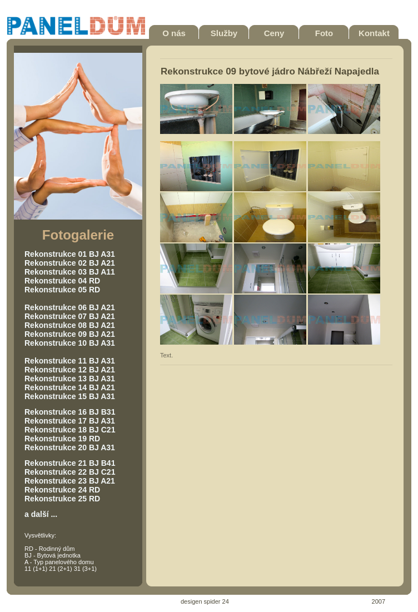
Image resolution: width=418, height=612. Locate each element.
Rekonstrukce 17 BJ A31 (69, 420)
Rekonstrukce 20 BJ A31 (69, 447)
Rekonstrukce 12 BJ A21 (69, 369)
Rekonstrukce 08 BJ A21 (69, 325)
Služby (224, 33)
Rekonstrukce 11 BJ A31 (69, 360)
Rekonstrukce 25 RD (62, 498)
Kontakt (374, 33)
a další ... (40, 514)
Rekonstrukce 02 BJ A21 (69, 262)
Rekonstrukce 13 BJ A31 (69, 378)
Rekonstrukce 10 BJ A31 (69, 343)
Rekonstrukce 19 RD (62, 438)
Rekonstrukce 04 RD (62, 280)
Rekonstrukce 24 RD (62, 489)
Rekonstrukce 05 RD (62, 289)
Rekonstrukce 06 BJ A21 (69, 307)
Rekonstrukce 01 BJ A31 (69, 254)
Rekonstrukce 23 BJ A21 (69, 480)
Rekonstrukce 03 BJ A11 (69, 271)
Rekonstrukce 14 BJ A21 (69, 387)
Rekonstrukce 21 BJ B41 (69, 463)
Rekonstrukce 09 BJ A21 (69, 334)
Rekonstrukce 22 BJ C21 (69, 471)
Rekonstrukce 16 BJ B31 (69, 411)
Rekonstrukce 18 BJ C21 (69, 429)
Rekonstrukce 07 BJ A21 (69, 316)
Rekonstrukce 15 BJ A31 (69, 396)
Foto (324, 33)
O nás (174, 33)
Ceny (274, 33)
